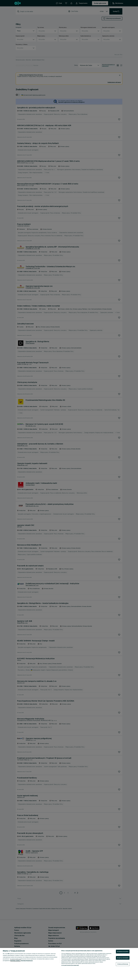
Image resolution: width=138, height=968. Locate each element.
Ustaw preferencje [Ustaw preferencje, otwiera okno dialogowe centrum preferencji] (122, 964)
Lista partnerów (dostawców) (70, 965)
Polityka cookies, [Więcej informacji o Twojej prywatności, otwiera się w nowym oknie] (15, 960)
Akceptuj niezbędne (123, 958)
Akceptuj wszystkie (122, 951)
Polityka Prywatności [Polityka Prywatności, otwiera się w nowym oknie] (27, 960)
